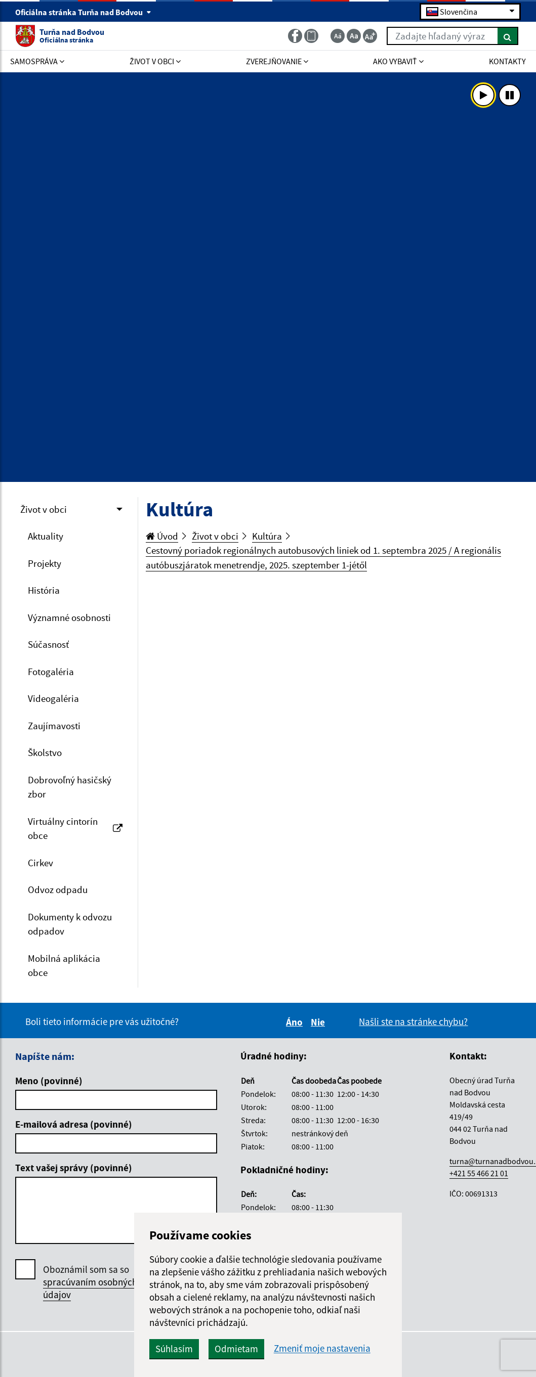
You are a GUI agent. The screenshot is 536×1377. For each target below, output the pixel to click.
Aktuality (45, 536)
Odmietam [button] (236, 1349)
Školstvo (45, 752)
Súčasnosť (48, 644)
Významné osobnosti (69, 617)
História (44, 590)
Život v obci (43, 509)
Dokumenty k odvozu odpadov (70, 924)
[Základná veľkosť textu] (354, 36)
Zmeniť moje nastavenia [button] (322, 1348)
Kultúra (267, 536)
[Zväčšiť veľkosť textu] (370, 36)
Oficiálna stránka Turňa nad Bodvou (83, 12)
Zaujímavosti (54, 726)
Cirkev (40, 863)
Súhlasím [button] (174, 1349)
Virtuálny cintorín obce (75, 828)
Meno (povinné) (49, 1081)
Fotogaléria (51, 671)
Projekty (44, 563)
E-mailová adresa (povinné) (73, 1124)
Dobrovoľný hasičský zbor (69, 787)
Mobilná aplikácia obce (64, 965)
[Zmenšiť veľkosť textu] (338, 36)
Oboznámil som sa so (90, 1282)
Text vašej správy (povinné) (73, 1168)
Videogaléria (53, 698)
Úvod (162, 536)
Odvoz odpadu (58, 889)
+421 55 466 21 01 (478, 1173)
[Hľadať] (508, 36)
